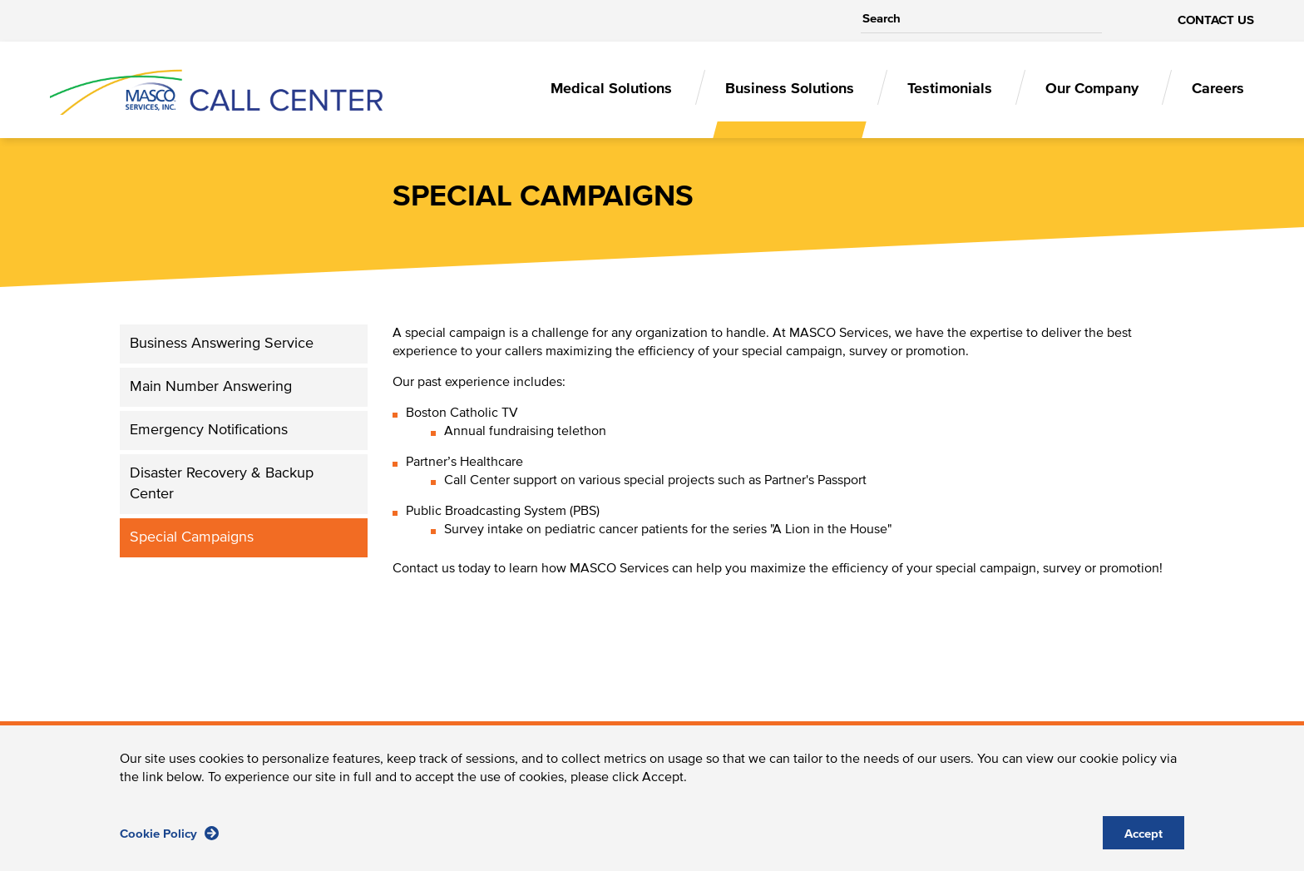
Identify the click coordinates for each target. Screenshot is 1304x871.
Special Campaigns (192, 537)
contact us (1216, 20)
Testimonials (949, 89)
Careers (1218, 89)
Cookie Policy (169, 843)
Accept (1143, 844)
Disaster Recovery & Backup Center (222, 484)
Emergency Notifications (209, 430)
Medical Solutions (611, 89)
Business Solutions (789, 89)
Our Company (1092, 89)
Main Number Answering (211, 386)
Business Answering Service (222, 343)
